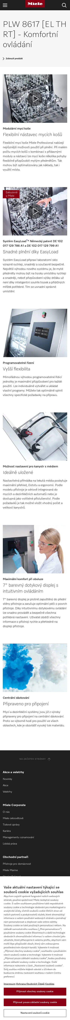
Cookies (49, 984)
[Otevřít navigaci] (5, 5)
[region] (35, 948)
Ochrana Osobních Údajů (30, 984)
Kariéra (7, 831)
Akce (5, 785)
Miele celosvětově (13, 818)
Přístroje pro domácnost (17, 864)
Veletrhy (7, 792)
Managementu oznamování (18, 837)
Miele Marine (10, 870)
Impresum (9, 984)
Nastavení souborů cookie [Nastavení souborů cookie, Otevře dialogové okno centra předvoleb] (35, 1013)
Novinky (7, 779)
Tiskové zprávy (11, 824)
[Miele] (35, 3)
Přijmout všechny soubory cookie (34, 991)
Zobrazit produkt (14, 59)
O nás (6, 812)
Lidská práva (10, 843)
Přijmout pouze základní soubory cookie (35, 1002)
